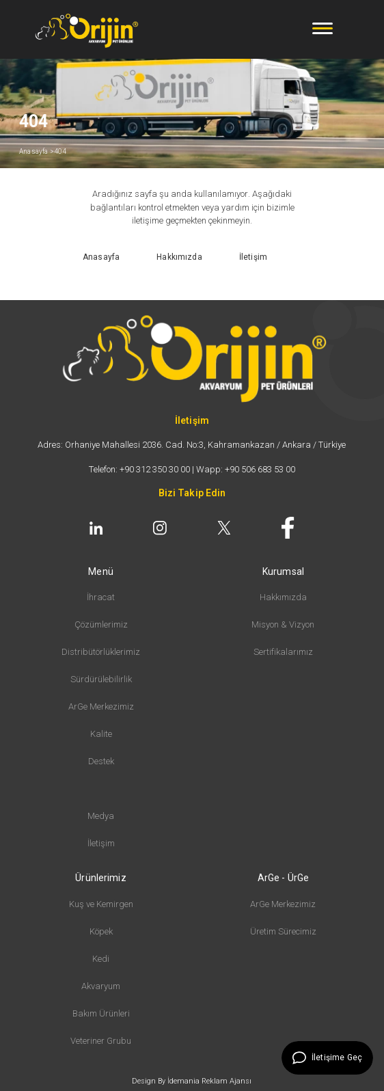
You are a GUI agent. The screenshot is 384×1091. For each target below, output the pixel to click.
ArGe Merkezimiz (101, 706)
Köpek (101, 931)
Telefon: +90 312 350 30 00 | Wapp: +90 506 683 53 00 (192, 469)
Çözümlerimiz (101, 624)
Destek (101, 761)
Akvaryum (100, 986)
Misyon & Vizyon (282, 624)
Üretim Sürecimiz (283, 931)
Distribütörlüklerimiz (100, 652)
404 (60, 151)
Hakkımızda (283, 597)
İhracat (101, 597)
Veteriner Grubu (100, 1041)
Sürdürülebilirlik (101, 679)
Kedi (100, 959)
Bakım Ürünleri (101, 1013)
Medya (100, 816)
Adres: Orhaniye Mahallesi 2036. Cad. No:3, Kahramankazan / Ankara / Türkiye (192, 445)
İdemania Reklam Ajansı (209, 1081)
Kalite (101, 734)
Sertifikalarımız (283, 652)
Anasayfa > (36, 151)
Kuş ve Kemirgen (101, 904)
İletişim (101, 843)
